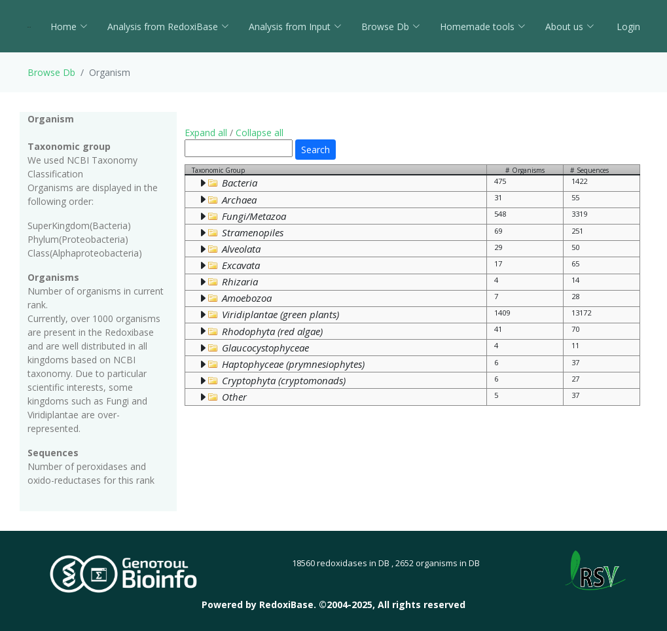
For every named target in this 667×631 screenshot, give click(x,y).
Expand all (206, 132)
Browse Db (390, 26)
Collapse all (259, 132)
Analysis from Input (295, 26)
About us (569, 26)
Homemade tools (483, 26)
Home (69, 26)
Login (627, 26)
